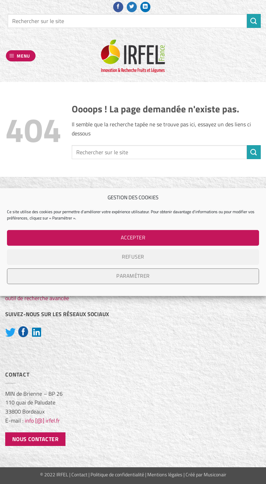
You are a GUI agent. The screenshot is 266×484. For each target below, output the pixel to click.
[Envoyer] (254, 21)
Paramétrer (133, 276)
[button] (21, 56)
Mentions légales (164, 474)
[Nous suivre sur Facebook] (118, 7)
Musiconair (215, 474)
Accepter (133, 237)
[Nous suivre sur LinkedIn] (145, 7)
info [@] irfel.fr (42, 420)
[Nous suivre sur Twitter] (132, 7)
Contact (79, 474)
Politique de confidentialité (117, 474)
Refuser (133, 257)
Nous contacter (35, 439)
